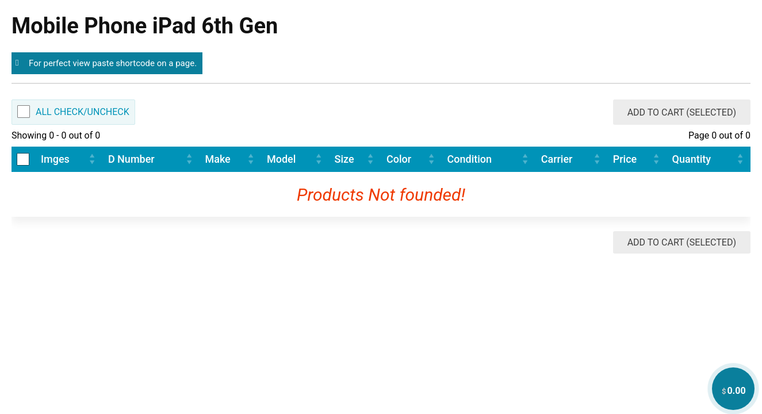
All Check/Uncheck (82, 111)
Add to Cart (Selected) (681, 112)
